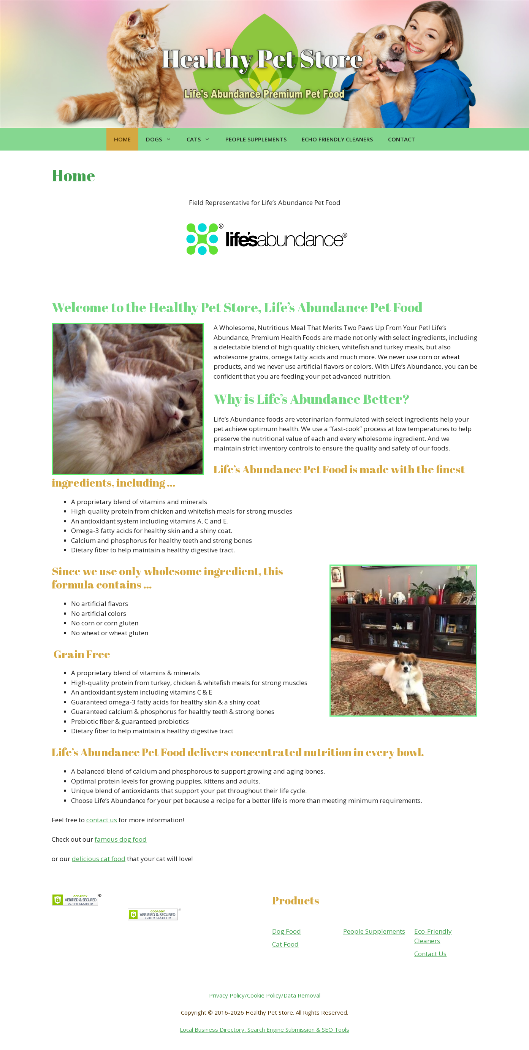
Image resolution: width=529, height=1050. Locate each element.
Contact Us (430, 953)
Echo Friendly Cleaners (337, 139)
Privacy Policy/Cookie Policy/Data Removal (264, 995)
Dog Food (286, 931)
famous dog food (121, 839)
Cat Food (285, 944)
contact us (101, 819)
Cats (202, 139)
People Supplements (256, 139)
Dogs (162, 139)
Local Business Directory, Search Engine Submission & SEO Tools (264, 1029)
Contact (401, 139)
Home (122, 139)
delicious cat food (98, 858)
